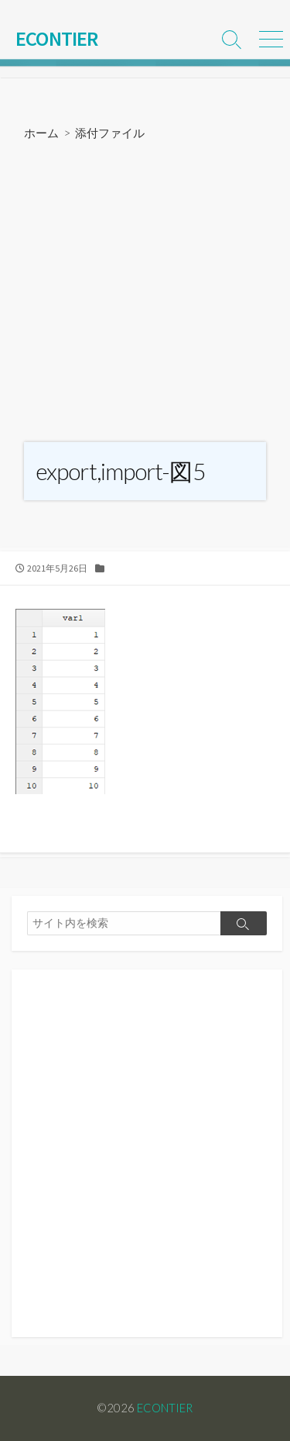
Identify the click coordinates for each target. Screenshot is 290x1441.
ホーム (41, 133)
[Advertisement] (145, 294)
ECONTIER (165, 1408)
